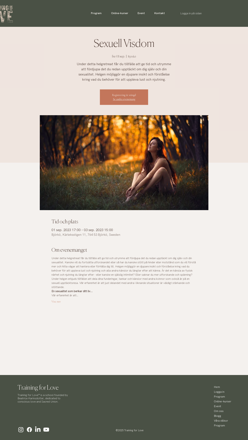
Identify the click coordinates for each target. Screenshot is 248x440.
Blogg (217, 416)
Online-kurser (222, 401)
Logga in (219, 392)
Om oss (219, 411)
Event (217, 406)
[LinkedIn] (37, 429)
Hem (217, 387)
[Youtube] (46, 429)
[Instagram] (21, 429)
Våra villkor (221, 420)
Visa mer (56, 301)
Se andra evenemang (124, 99)
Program (219, 396)
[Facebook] (29, 429)
